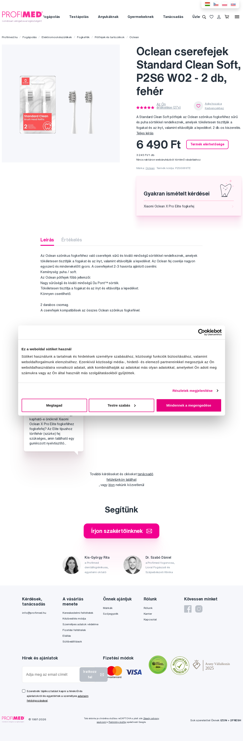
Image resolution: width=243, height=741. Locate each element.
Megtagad (54, 405)
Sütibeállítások (72, 641)
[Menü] (237, 17)
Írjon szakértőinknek (121, 531)
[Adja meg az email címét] (52, 674)
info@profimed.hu (34, 612)
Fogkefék (83, 37)
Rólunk (148, 607)
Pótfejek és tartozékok (110, 37)
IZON (223, 720)
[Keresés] (204, 16)
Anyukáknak (108, 16)
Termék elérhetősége (207, 144)
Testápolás (79, 16)
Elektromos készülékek (57, 37)
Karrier (148, 613)
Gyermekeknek (141, 16)
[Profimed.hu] (22, 16)
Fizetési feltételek (74, 629)
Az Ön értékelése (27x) (169, 106)
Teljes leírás (145, 133)
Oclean (134, 37)
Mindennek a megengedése (188, 405)
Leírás (47, 239)
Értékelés (71, 239)
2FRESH (235, 720)
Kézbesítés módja (74, 618)
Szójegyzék (110, 613)
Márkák (107, 607)
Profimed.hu (9, 37)
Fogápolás (51, 16)
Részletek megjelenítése (192, 391)
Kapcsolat (150, 619)
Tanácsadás (173, 16)
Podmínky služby (117, 722)
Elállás (67, 635)
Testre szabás (122, 405)
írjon (112, 484)
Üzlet (196, 16)
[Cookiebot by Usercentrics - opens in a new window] (201, 332)
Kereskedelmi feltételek (78, 612)
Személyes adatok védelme (80, 624)
